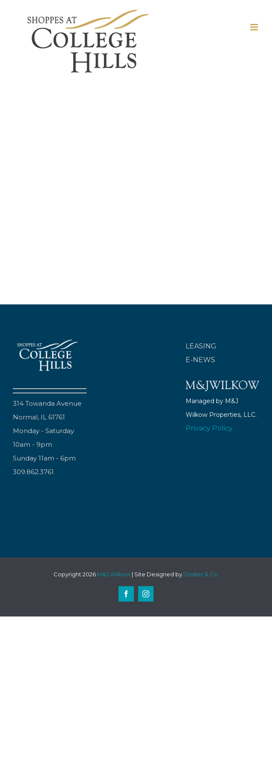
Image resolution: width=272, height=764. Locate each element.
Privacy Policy (209, 428)
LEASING (201, 346)
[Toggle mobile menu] (254, 27)
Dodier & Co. (201, 574)
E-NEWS (200, 360)
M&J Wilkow (113, 574)
